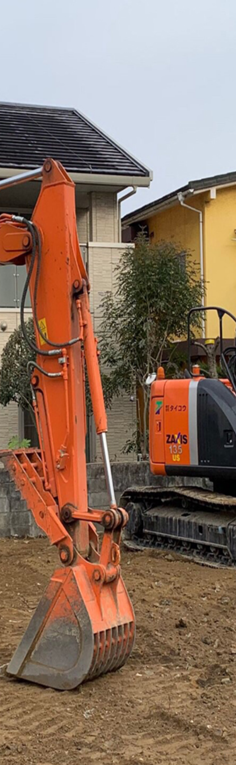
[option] (118, 382)
